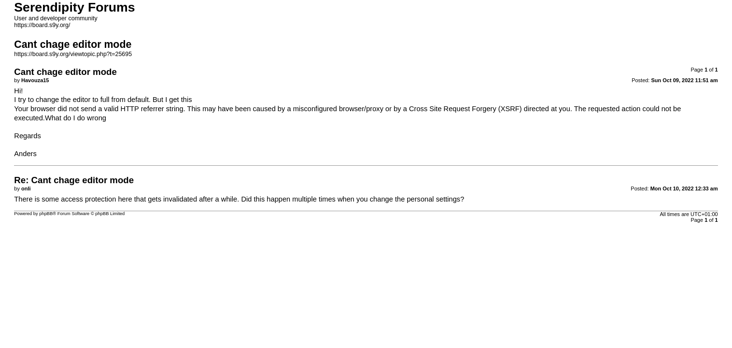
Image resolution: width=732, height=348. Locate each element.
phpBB (46, 213)
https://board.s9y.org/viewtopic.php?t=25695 (73, 54)
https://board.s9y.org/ (42, 25)
